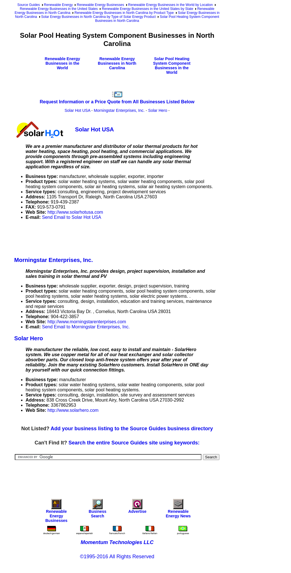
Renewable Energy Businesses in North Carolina (117, 63)
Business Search (97, 509)
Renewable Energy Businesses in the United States (59, 9)
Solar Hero (157, 110)
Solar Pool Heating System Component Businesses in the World (171, 65)
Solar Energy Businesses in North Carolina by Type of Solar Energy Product (98, 17)
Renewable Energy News (178, 509)
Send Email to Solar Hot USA (71, 217)
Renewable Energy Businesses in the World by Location (170, 5)
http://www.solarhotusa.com (75, 212)
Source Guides (28, 5)
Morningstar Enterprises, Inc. (119, 110)
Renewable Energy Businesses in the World (62, 63)
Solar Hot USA (77, 110)
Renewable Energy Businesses (100, 5)
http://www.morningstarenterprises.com (86, 321)
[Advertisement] (117, 237)
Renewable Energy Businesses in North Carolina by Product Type (124, 13)
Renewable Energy (58, 5)
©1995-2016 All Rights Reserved (117, 556)
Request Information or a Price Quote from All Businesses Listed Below (117, 101)
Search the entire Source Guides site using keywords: (133, 443)
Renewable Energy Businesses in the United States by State (147, 9)
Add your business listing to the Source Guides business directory (132, 428)
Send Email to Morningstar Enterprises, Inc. (86, 326)
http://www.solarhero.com (73, 410)
